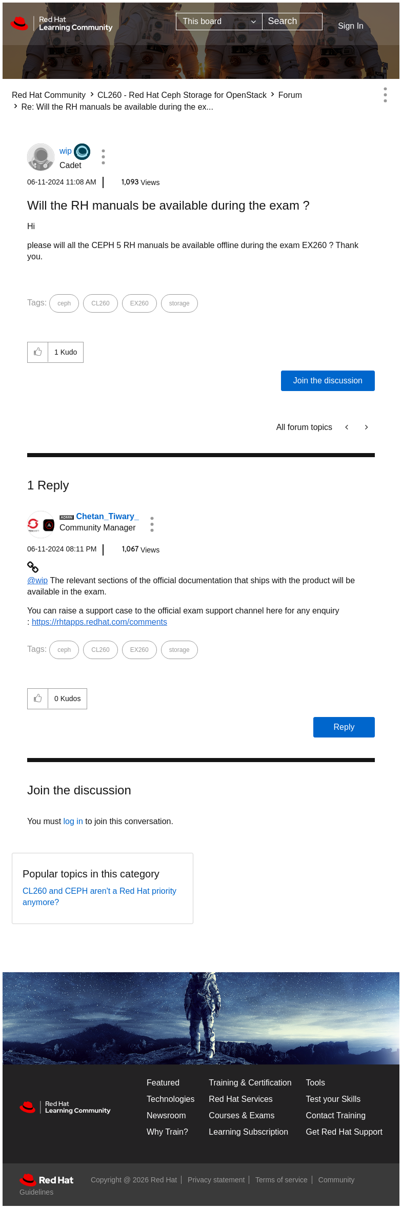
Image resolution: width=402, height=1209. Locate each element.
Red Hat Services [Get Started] (241, 1099)
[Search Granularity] (219, 21)
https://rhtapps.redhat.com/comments (99, 622)
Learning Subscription (248, 1132)
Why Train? (167, 1132)
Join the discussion (328, 380)
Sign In (351, 26)
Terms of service (281, 1180)
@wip (37, 580)
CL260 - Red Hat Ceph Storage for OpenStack (182, 95)
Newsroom (166, 1115)
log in (73, 821)
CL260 (100, 303)
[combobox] (292, 21)
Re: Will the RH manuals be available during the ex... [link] (117, 107)
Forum (290, 95)
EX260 (139, 303)
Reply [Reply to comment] (344, 727)
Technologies (170, 1099)
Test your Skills (333, 1099)
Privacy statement (216, 1180)
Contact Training (336, 1115)
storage (179, 303)
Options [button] (385, 95)
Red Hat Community (49, 95)
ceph (64, 303)
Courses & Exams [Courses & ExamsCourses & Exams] (241, 1115)
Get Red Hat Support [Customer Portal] (344, 1132)
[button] (103, 157)
